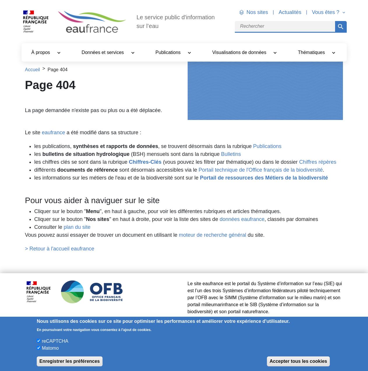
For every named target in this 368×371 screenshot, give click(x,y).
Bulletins (231, 154)
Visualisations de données (239, 52)
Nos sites (257, 12)
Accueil (32, 69)
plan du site (77, 227)
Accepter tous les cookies (298, 361)
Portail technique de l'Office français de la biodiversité (260, 170)
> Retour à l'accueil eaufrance (59, 249)
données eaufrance (242, 219)
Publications (169, 52)
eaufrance (53, 132)
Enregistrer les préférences (69, 361)
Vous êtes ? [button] (326, 12)
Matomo (50, 348)
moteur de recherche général (212, 235)
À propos (41, 52)
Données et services (103, 52)
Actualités (290, 12)
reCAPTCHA (55, 341)
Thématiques (312, 52)
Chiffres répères (318, 162)
